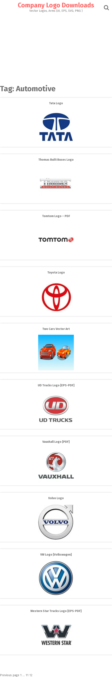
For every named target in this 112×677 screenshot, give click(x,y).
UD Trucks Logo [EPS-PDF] (56, 385)
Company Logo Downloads (56, 5)
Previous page (9, 675)
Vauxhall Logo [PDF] (56, 442)
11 (27, 675)
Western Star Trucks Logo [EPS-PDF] (56, 611)
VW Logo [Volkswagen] (56, 554)
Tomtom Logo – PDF (56, 216)
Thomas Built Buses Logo (56, 159)
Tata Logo (56, 103)
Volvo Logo (56, 498)
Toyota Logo (56, 272)
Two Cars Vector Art (56, 329)
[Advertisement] (56, 47)
